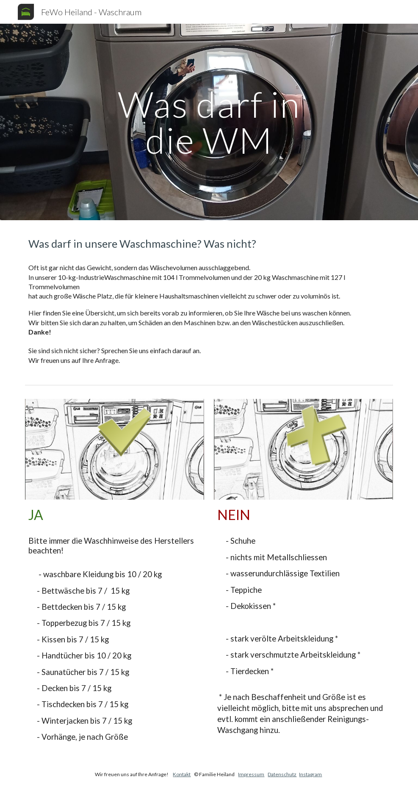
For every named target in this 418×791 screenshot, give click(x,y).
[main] (209, 122)
